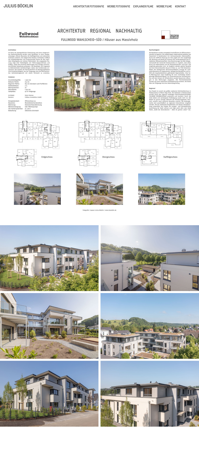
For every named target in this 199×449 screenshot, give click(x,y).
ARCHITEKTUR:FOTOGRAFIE (88, 6)
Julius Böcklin (18, 6)
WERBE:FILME (164, 6)
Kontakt (180, 6)
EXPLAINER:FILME (143, 6)
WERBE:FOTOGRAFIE (118, 6)
